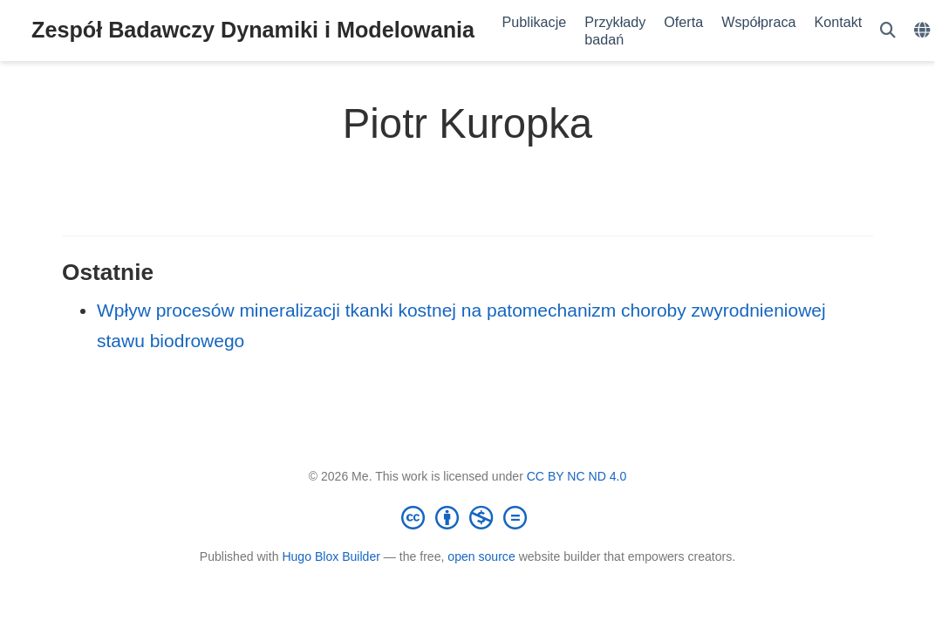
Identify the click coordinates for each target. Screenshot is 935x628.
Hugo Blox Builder (331, 556)
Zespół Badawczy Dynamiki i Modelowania (252, 29)
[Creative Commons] (467, 517)
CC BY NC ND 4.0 (577, 476)
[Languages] (924, 31)
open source (481, 556)
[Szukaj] (888, 31)
